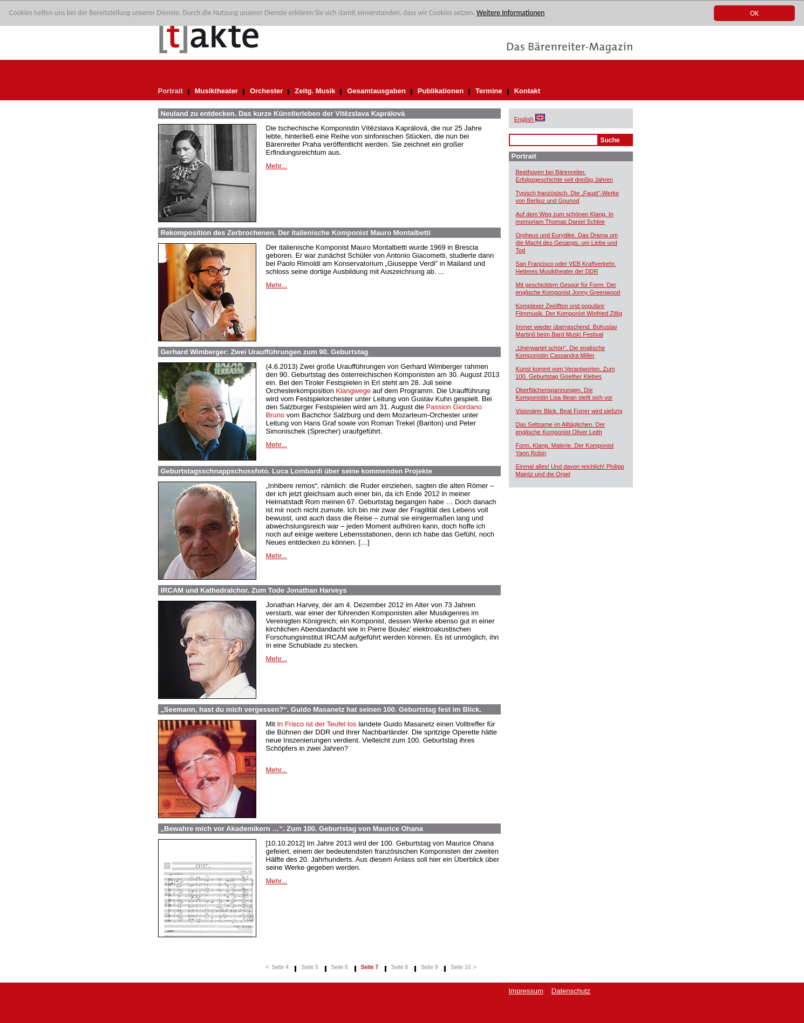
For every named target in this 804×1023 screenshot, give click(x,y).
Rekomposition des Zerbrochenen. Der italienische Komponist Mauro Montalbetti (296, 233)
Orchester (266, 91)
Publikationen (441, 91)
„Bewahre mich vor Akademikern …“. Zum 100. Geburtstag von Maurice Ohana (292, 829)
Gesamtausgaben (376, 91)
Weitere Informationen (510, 13)
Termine (488, 91)
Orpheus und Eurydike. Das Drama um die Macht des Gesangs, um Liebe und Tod (567, 242)
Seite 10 (461, 967)
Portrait (170, 91)
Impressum (526, 991)
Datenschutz (570, 991)
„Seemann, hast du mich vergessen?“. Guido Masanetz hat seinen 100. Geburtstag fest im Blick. (321, 709)
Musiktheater (216, 91)
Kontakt (527, 91)
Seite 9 (429, 967)
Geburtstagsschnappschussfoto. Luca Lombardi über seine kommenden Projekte (297, 471)
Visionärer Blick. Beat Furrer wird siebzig (569, 411)
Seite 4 (279, 967)
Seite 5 (309, 967)
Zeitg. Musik (315, 91)
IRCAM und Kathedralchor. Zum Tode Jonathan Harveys (254, 590)
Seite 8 (399, 967)
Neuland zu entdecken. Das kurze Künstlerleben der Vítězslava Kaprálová (283, 113)
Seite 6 (339, 967)
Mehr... (277, 166)
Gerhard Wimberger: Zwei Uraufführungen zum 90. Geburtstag (265, 352)
